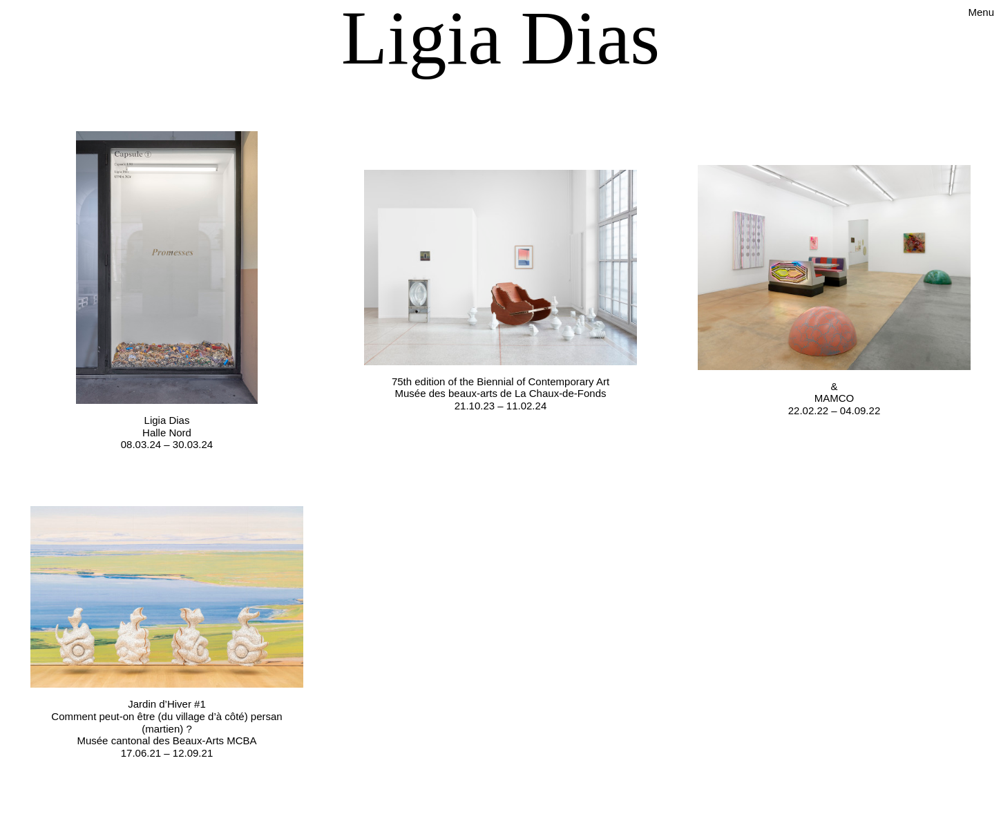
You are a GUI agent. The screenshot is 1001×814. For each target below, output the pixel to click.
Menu (981, 12)
